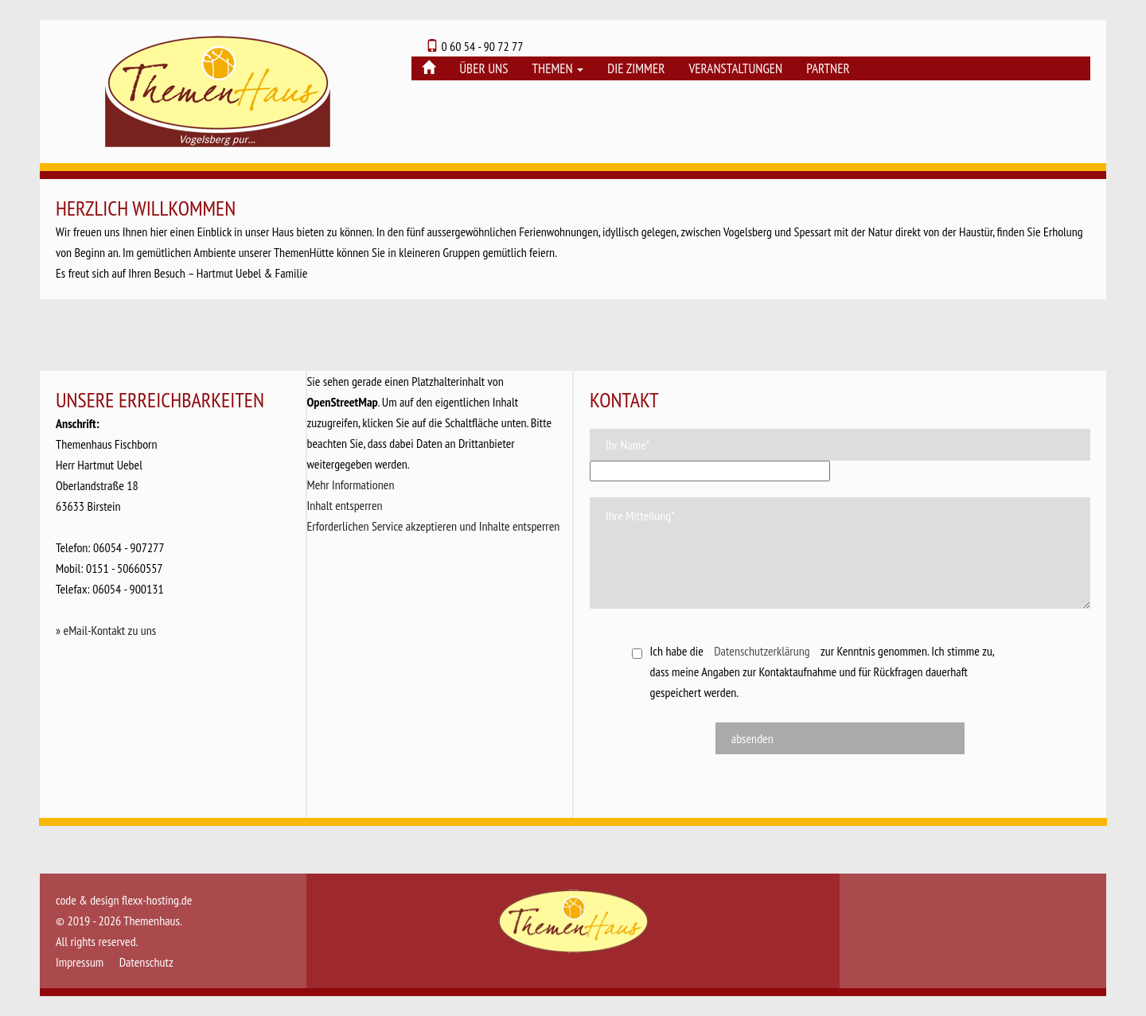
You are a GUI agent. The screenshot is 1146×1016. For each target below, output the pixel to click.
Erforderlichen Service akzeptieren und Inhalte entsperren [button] (433, 526)
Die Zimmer (636, 68)
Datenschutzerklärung (761, 651)
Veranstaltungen (735, 68)
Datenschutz (146, 962)
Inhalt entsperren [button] (345, 505)
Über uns (483, 68)
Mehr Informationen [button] (351, 484)
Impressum (79, 962)
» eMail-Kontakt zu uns (106, 630)
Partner (827, 68)
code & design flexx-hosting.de (124, 900)
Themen (557, 68)
